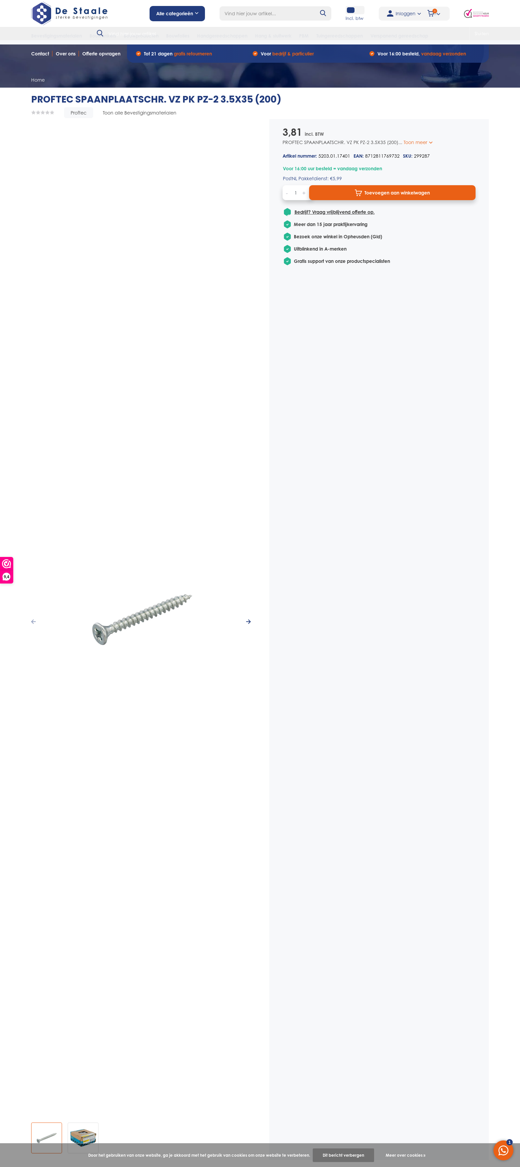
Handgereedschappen (222, 36)
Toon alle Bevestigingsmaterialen (139, 113)
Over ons (66, 53)
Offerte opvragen (101, 53)
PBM (304, 36)
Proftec (79, 113)
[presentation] (33, 622)
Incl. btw (354, 18)
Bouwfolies (177, 36)
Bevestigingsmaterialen (56, 36)
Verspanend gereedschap (399, 36)
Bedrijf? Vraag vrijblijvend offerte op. (334, 212)
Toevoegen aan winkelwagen (392, 192)
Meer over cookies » (405, 1155)
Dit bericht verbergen (343, 1155)
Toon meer (418, 142)
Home (38, 80)
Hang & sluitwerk (273, 36)
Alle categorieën (177, 13)
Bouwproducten (141, 36)
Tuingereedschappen (339, 36)
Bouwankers (103, 36)
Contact (40, 53)
